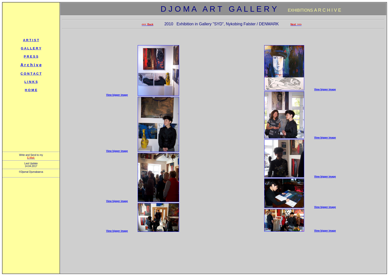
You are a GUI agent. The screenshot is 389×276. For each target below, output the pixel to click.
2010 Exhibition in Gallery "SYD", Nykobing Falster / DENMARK (222, 24)
